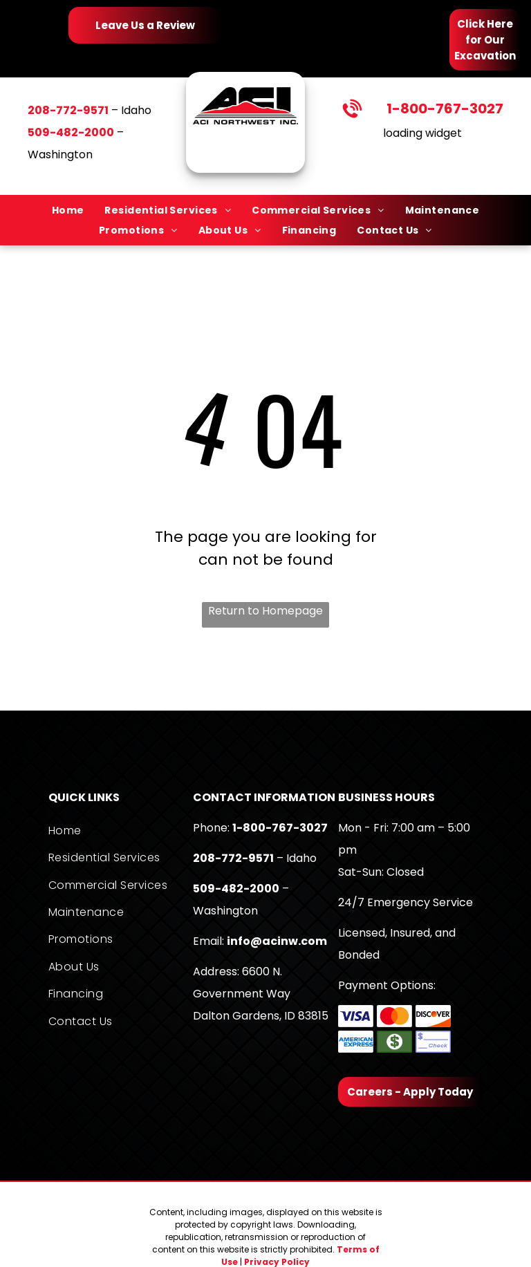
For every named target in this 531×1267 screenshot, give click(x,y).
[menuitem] (68, 210)
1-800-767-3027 (444, 108)
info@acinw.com (277, 941)
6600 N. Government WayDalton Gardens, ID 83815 (260, 994)
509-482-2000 (236, 889)
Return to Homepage (265, 611)
